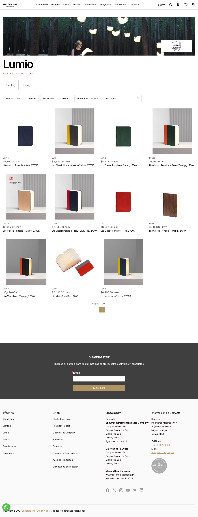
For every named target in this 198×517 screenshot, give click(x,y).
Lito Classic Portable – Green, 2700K (119, 165)
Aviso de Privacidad (63, 460)
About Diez (42, 4)
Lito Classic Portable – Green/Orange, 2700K (171, 165)
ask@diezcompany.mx (162, 452)
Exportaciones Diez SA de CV (37, 510)
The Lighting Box (61, 419)
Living (66, 4)
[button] (185, 4)
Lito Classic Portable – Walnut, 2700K (167, 230)
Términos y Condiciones (65, 453)
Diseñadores (90, 4)
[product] (26, 131)
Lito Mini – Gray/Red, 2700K (65, 296)
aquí (125, 441)
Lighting (55, 4)
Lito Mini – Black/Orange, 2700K (19, 296)
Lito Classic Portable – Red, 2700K (118, 230)
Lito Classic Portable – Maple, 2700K (21, 230)
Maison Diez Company (64, 432)
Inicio (6, 73)
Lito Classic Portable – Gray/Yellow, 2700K (73, 165)
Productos (18, 73)
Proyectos (105, 4)
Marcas (77, 4)
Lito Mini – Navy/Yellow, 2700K (116, 296)
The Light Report (61, 425)
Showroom (120, 4)
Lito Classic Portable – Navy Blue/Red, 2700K (74, 230)
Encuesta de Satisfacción (65, 466)
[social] (107, 490)
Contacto (134, 4)
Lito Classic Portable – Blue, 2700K (20, 165)
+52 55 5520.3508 (160, 445)
